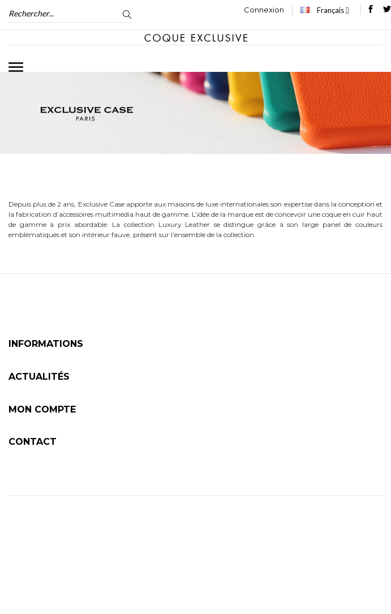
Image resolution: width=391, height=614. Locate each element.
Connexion (264, 9)
